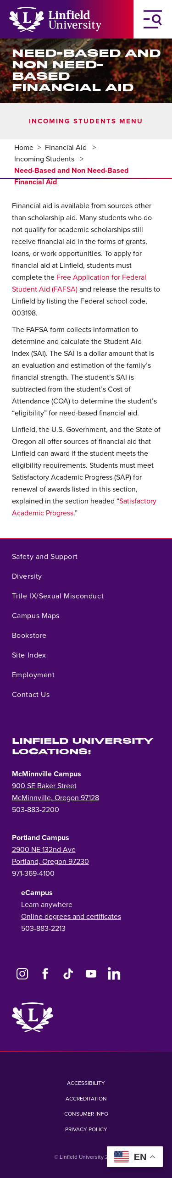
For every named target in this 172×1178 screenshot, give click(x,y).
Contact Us (31, 694)
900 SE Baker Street (44, 786)
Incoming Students (45, 159)
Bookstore (29, 635)
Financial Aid (67, 147)
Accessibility (86, 1083)
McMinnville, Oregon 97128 (55, 797)
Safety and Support (45, 556)
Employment (33, 675)
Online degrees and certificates (71, 916)
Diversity (27, 576)
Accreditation (86, 1098)
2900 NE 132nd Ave (44, 849)
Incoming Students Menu (86, 121)
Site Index (29, 655)
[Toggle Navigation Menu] (152, 19)
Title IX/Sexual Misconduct (58, 596)
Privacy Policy (86, 1129)
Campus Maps (36, 615)
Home (23, 147)
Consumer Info (86, 1114)
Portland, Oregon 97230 (50, 861)
